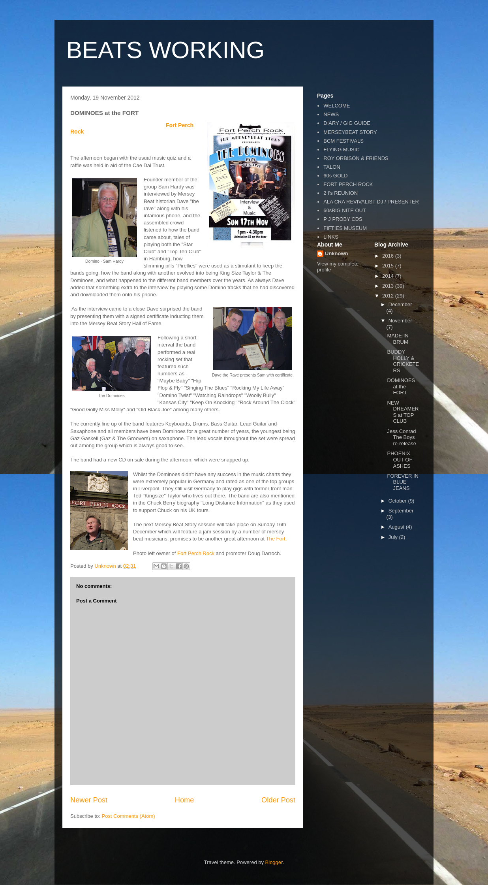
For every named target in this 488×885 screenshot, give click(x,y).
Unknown (336, 253)
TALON (331, 167)
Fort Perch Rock (195, 553)
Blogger (274, 862)
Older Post (278, 800)
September (401, 511)
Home (184, 800)
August (397, 527)
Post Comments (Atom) (128, 816)
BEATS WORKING (165, 50)
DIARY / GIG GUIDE (346, 123)
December (400, 304)
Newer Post (88, 800)
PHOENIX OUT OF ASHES (399, 459)
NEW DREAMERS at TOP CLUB (403, 412)
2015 (388, 266)
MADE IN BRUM (397, 339)
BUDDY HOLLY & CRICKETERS (403, 361)
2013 (388, 286)
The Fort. (276, 539)
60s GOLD (335, 176)
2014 (388, 276)
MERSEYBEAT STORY (350, 132)
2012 (388, 296)
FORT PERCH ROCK (348, 184)
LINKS (330, 237)
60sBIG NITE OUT (344, 210)
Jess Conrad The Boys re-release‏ (401, 437)
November (400, 321)
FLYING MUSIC (341, 150)
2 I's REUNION (340, 193)
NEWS (331, 114)
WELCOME (336, 106)
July (394, 537)
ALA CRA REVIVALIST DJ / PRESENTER (371, 202)
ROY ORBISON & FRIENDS (355, 158)
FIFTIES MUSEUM (345, 228)
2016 (388, 256)
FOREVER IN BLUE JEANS (402, 482)
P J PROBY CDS (342, 219)
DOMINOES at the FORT (401, 386)
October (398, 501)
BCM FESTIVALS (343, 141)
